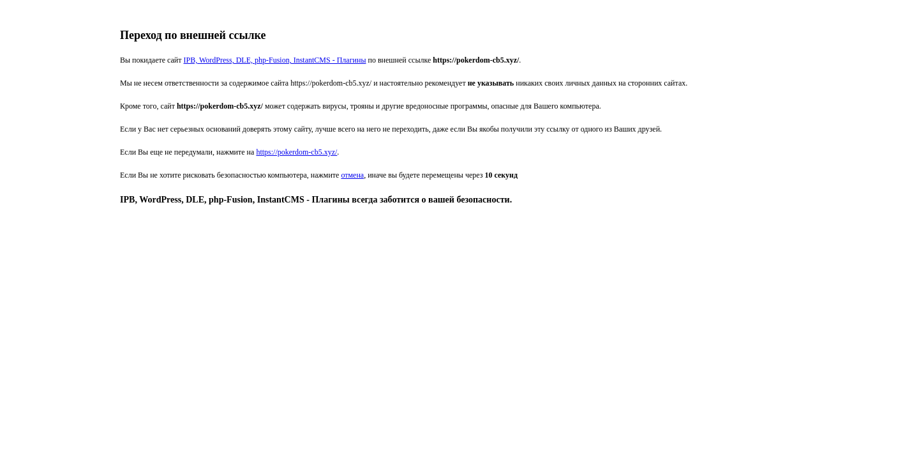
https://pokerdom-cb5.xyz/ (296, 152)
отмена (352, 175)
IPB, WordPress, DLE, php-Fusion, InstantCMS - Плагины (275, 60)
